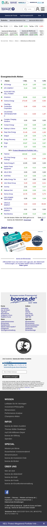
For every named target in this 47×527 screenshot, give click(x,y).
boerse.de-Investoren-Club (18, 20)
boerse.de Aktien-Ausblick (15, 426)
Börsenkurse (5, 313)
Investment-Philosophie (14, 407)
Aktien (16, 41)
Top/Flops (4, 312)
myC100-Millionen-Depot (15, 432)
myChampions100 (26, 15)
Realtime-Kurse (6, 317)
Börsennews (5, 323)
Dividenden (29, 328)
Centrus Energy (9, 101)
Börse (11, 41)
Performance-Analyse (13, 413)
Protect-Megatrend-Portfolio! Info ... (25, 150)
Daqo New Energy (10, 132)
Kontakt (7, 497)
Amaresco (7, 97)
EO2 (5, 147)
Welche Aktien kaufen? (8, 327)
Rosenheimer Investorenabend (17, 452)
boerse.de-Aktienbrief (13, 474)
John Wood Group (10, 183)
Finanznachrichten (31, 327)
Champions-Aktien (12, 416)
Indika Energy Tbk (10, 179)
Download (27, 220)
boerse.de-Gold (11, 477)
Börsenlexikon (30, 321)
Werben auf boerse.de (28, 497)
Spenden (8, 439)
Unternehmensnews (7, 321)
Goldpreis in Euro (6, 315)
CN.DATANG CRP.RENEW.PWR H (10, 114)
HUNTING (7, 176)
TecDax (31, 26)
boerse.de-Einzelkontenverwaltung (19, 483)
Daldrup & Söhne (9, 128)
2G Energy (7, 84)
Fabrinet (6, 154)
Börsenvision (10, 410)
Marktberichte (5, 325)
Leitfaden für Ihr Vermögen (15, 404)
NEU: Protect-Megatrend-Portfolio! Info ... (21, 524)
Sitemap (15, 497)
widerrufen (27, 387)
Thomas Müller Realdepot (15, 429)
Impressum (9, 500)
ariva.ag (7, 508)
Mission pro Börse (12, 448)
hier (19, 388)
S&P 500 (28, 317)
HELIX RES (8, 172)
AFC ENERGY (9, 88)
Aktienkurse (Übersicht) (28, 41)
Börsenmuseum (11, 455)
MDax (16, 26)
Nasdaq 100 (29, 315)
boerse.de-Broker (12, 461)
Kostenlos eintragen (11, 377)
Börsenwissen (30, 323)
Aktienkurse (5, 308)
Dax (1, 26)
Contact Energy (9, 125)
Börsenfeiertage (30, 330)
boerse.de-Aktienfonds (9, 31)
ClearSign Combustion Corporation (8, 106)
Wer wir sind (10, 471)
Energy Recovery (9, 139)
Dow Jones (29, 313)
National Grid (8, 190)
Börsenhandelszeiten (32, 325)
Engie (6, 143)
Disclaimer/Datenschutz (23, 500)
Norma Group (8, 194)
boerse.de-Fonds (11, 15)
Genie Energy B (9, 163)
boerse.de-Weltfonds (28, 31)
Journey (6, 187)
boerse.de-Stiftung (12, 435)
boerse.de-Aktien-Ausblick (37, 20)
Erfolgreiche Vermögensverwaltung (8, 329)
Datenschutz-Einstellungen (14, 502)
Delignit (6, 136)
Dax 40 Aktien (5, 310)
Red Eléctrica (8, 214)
